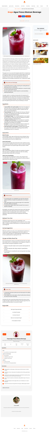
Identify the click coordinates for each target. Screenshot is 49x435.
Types (22, 428)
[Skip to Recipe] (28, 16)
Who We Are (26, 428)
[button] (16, 135)
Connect (30, 428)
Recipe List (19, 8)
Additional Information (6, 387)
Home (16, 8)
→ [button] (12, 309)
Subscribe (47, 33)
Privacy (34, 428)
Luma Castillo (22, 20)
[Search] (47, 6)
